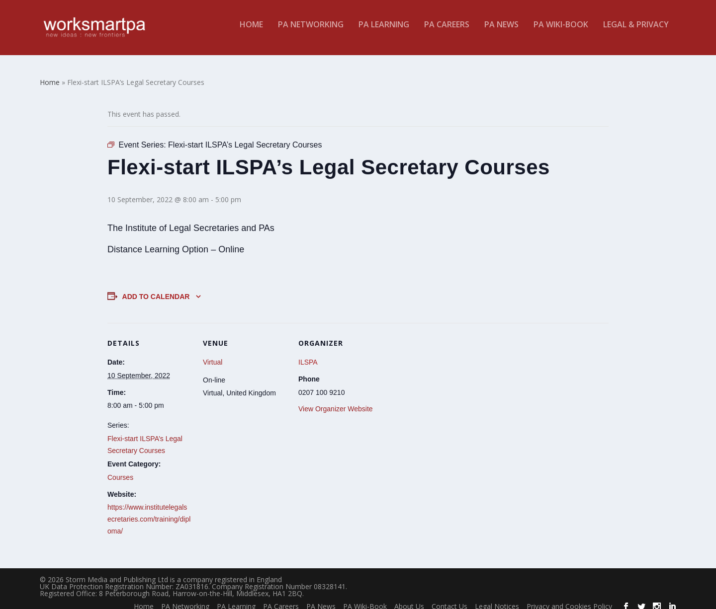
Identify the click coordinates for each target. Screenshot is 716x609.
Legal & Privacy (636, 31)
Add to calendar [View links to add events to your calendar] (156, 289)
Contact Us (449, 599)
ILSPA (308, 355)
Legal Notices (497, 599)
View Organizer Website (335, 401)
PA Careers (446, 31)
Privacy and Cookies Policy (569, 599)
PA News (501, 31)
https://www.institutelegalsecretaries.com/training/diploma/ (148, 512)
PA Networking (311, 31)
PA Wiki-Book (561, 31)
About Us (409, 599)
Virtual (212, 355)
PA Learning (383, 31)
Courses (120, 470)
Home (251, 31)
